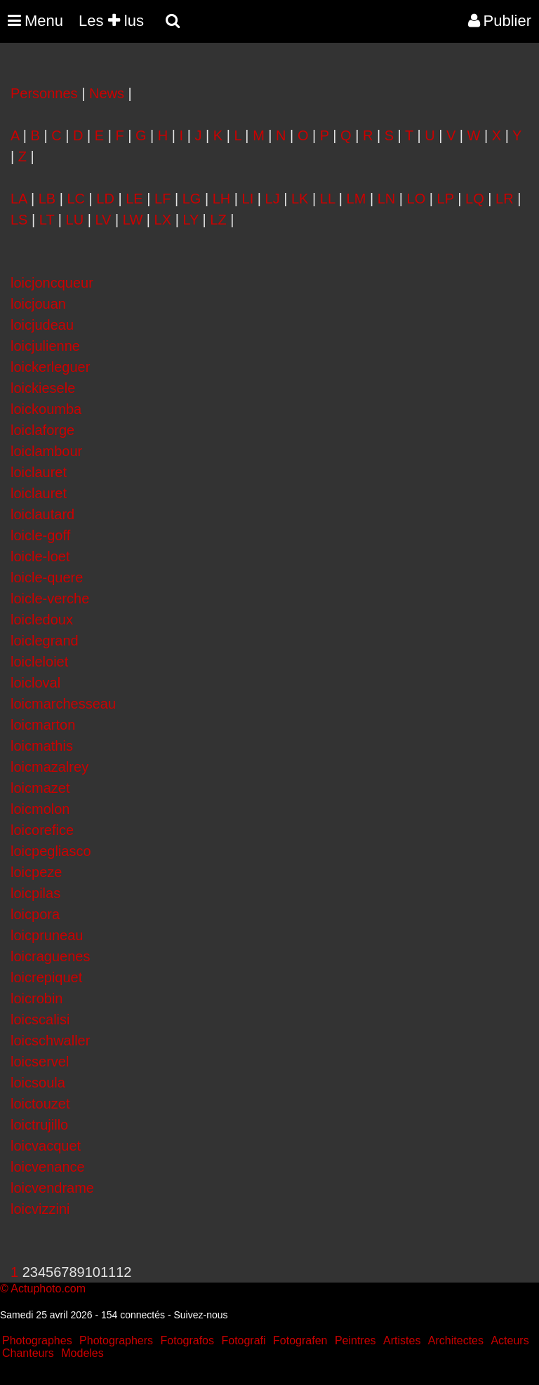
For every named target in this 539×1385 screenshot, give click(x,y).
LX (162, 219)
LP (445, 198)
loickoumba (46, 409)
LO (416, 198)
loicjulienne (45, 346)
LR (504, 198)
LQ (474, 198)
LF (162, 198)
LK (299, 198)
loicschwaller (50, 1040)
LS (19, 219)
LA (19, 198)
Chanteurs (28, 1353)
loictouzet (40, 1103)
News (106, 93)
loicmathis (42, 746)
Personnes (44, 93)
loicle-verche (50, 598)
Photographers (116, 1340)
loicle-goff (40, 535)
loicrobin (36, 998)
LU (75, 219)
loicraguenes (50, 956)
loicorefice (42, 830)
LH (222, 198)
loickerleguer (50, 367)
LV (103, 219)
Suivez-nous (200, 1314)
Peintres (355, 1340)
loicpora (35, 914)
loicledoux (42, 619)
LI (248, 198)
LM (356, 198)
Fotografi (243, 1340)
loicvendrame (52, 1188)
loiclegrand (45, 640)
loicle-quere (47, 577)
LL (327, 198)
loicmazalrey (49, 767)
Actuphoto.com (48, 1288)
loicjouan (38, 304)
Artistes (401, 1340)
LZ (218, 219)
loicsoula (38, 1082)
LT (47, 219)
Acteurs (509, 1340)
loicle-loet (40, 556)
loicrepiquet (46, 977)
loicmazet (40, 788)
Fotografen (300, 1340)
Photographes (37, 1340)
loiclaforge (42, 430)
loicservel (40, 1061)
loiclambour (46, 451)
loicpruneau (47, 935)
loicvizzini (40, 1209)
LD (105, 198)
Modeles (82, 1353)
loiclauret (39, 472)
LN (387, 198)
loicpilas (35, 893)
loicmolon (40, 809)
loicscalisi (40, 1019)
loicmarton (43, 724)
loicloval (35, 682)
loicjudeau (42, 325)
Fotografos (187, 1340)
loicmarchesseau (63, 703)
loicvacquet (46, 1145)
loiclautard (42, 514)
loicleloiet (39, 661)
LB (47, 198)
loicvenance (48, 1167)
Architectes (456, 1340)
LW (133, 219)
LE (134, 198)
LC (76, 198)
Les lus (111, 20)
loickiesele (43, 388)
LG (191, 198)
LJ (272, 198)
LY (190, 219)
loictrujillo (39, 1124)
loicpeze (36, 872)
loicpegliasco (51, 851)
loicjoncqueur (52, 282)
